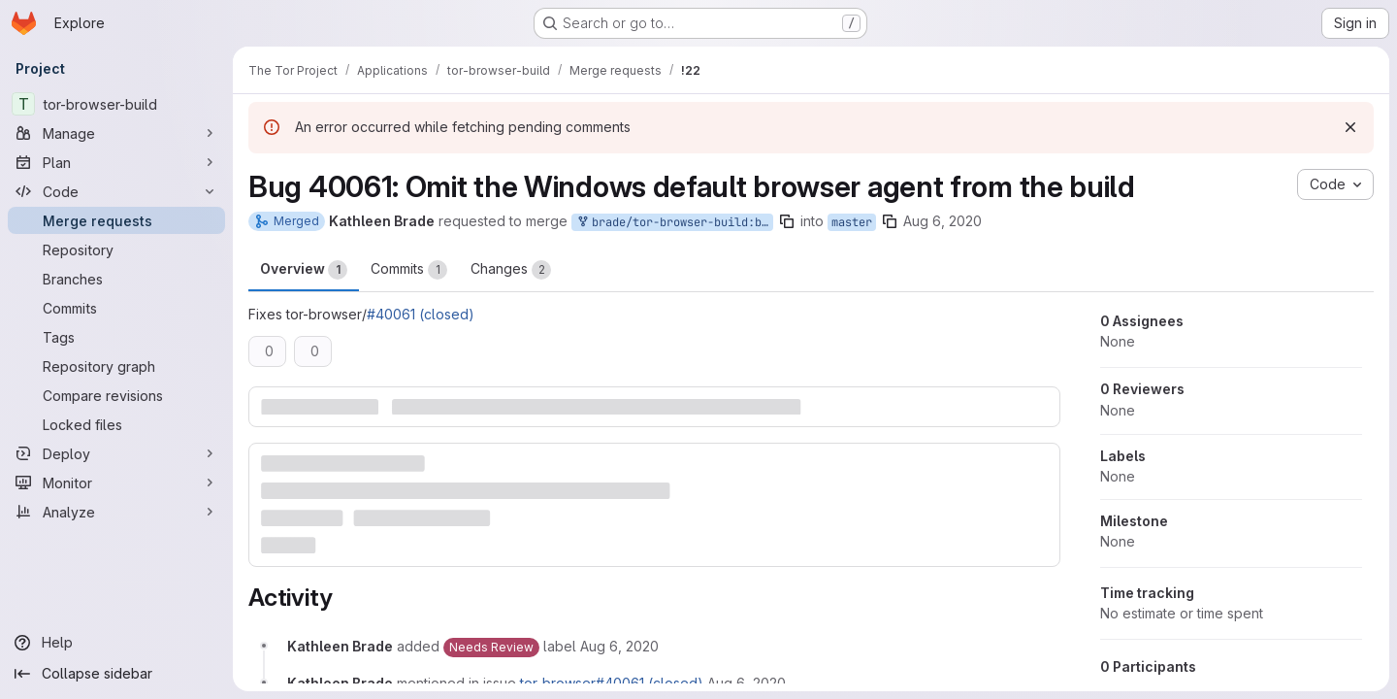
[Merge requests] (116, 220)
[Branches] (116, 278)
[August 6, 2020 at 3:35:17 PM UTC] (619, 646)
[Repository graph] (116, 366)
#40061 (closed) (420, 314)
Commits (409, 270)
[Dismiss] (1350, 127)
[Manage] (116, 133)
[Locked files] (116, 424)
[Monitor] (116, 482)
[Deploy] (116, 453)
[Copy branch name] (786, 221)
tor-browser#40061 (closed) (611, 683)
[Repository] (116, 249)
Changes (511, 270)
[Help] (116, 642)
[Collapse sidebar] (116, 673)
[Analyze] (116, 511)
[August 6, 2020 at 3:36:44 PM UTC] (746, 683)
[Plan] (116, 162)
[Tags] (116, 336)
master (851, 222)
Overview (303, 270)
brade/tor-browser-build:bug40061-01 (674, 223)
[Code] (116, 191)
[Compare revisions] (116, 395)
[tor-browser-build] (116, 103)
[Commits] (116, 307)
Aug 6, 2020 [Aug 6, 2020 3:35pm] (942, 221)
